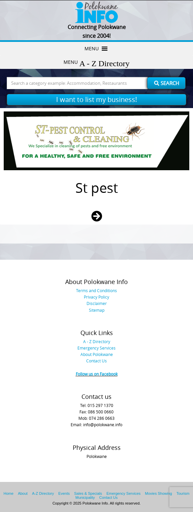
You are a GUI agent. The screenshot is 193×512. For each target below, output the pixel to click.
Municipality (85, 497)
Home (9, 493)
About (23, 493)
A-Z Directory (43, 493)
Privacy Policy (96, 297)
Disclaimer (97, 303)
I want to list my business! (96, 99)
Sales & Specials (88, 493)
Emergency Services (96, 348)
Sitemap (96, 310)
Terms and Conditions (96, 290)
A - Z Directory (96, 341)
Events (64, 493)
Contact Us (96, 360)
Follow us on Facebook (97, 374)
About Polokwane (96, 354)
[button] (92, 48)
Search (166, 83)
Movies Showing (158, 493)
